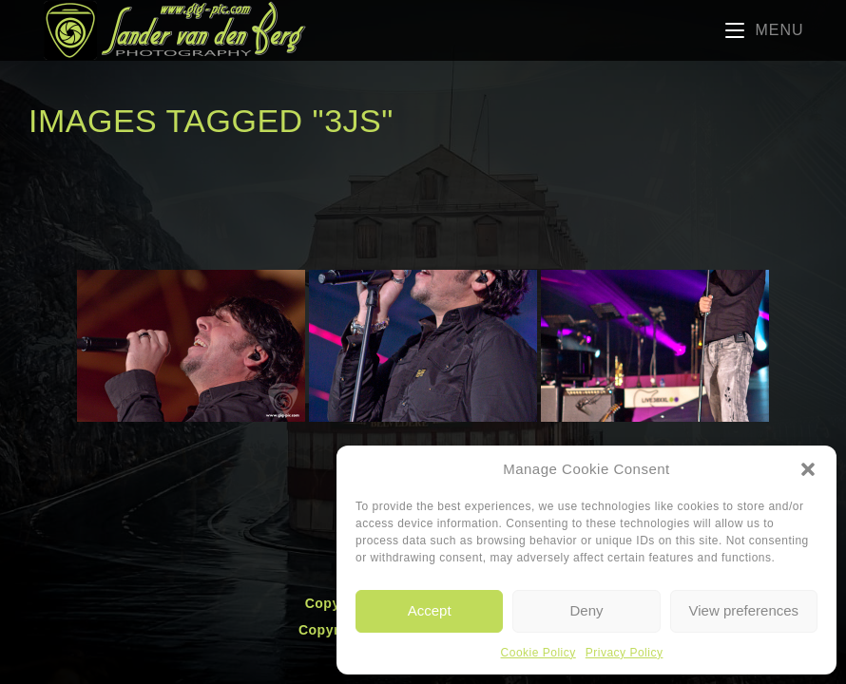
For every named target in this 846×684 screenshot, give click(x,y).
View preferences (744, 610)
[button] (807, 469)
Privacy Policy (624, 652)
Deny (586, 610)
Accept (430, 610)
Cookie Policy (538, 652)
